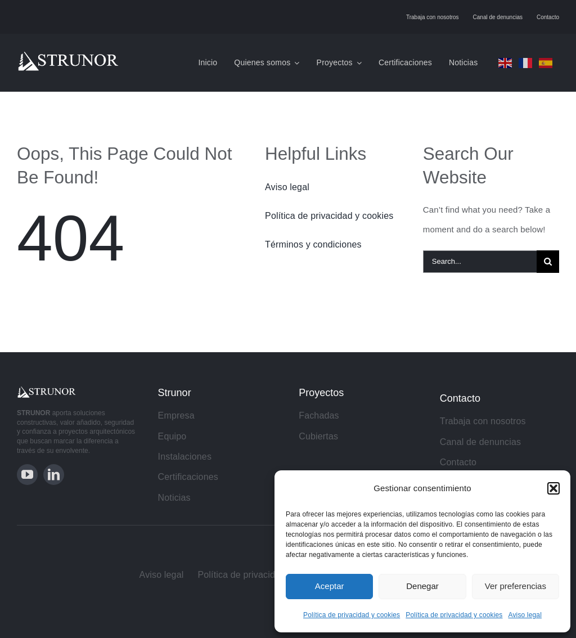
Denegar (422, 586)
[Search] (548, 261)
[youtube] (27, 474)
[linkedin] (53, 474)
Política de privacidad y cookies (351, 615)
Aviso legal (525, 615)
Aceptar (329, 586)
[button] (553, 488)
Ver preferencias (515, 586)
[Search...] (480, 261)
